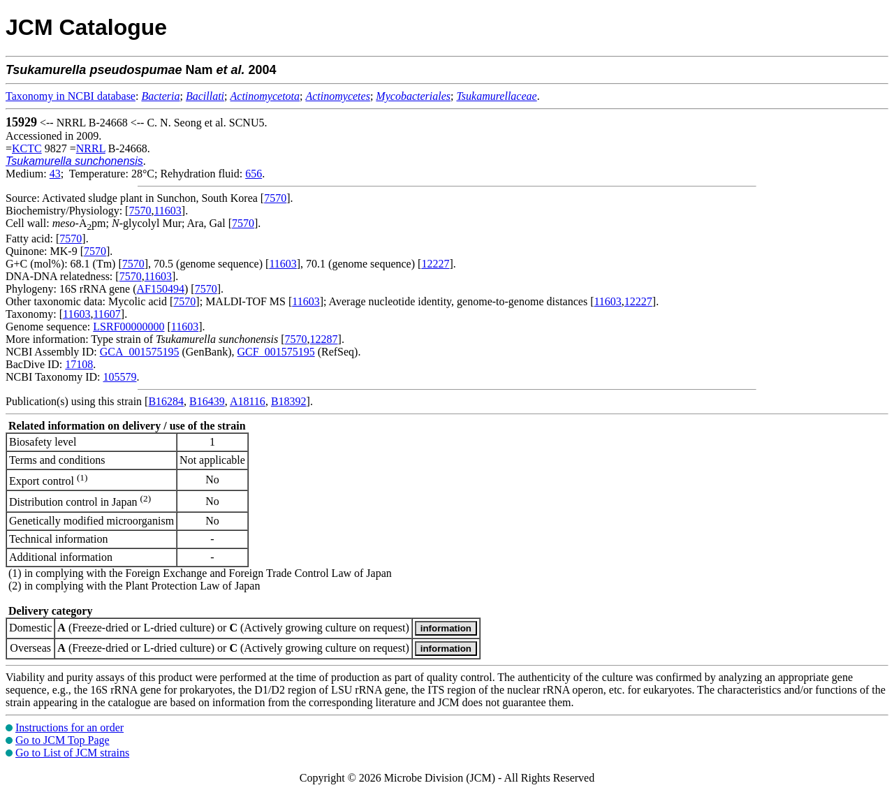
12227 (435, 264)
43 (55, 174)
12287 (324, 339)
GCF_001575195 (276, 352)
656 (253, 174)
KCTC (27, 148)
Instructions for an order (69, 727)
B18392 (289, 401)
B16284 (166, 401)
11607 (106, 314)
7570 (275, 198)
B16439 (207, 401)
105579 (119, 377)
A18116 (247, 401)
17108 (79, 364)
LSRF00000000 (128, 326)
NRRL (90, 148)
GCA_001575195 (139, 352)
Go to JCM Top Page (62, 740)
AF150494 (160, 289)
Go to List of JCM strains (72, 753)
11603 (167, 211)
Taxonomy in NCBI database (70, 96)
